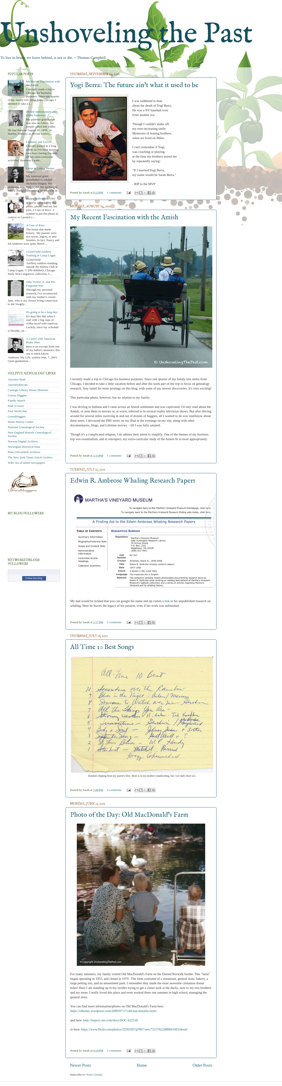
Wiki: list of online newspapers (26, 462)
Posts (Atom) (94, 1074)
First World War (17, 411)
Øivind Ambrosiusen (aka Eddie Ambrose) (41, 113)
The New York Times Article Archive (30, 457)
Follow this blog (34, 578)
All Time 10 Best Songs (102, 647)
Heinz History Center (20, 421)
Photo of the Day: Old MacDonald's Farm (129, 815)
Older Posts (202, 1065)
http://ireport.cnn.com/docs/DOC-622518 (110, 1020)
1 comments (114, 192)
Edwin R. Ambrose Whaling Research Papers (132, 481)
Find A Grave (16, 405)
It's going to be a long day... (42, 312)
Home (142, 1065)
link (167, 601)
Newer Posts (80, 1065)
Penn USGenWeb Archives (24, 452)
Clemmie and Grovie (38, 142)
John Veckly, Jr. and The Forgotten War (40, 283)
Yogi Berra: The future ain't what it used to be (134, 85)
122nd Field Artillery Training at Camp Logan (41, 253)
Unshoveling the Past (126, 34)
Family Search (16, 400)
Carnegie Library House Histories (28, 390)
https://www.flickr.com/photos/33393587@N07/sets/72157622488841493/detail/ (134, 1029)
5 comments (114, 622)
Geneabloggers (17, 416)
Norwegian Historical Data (24, 446)
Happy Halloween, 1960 (40, 198)
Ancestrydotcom (18, 384)
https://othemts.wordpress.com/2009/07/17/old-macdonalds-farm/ (113, 1011)
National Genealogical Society (26, 427)
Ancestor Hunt (16, 379)
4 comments (114, 790)
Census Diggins (17, 395)
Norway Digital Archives (23, 441)
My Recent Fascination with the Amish (124, 217)
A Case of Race (35, 225)
